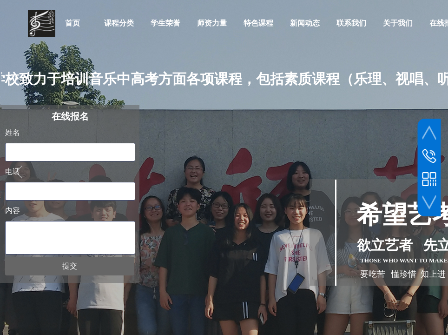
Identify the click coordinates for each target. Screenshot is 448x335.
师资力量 (212, 23)
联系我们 (351, 23)
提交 (69, 266)
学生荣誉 (165, 23)
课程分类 (119, 23)
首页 (72, 23)
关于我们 (398, 23)
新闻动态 (305, 23)
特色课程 (258, 23)
